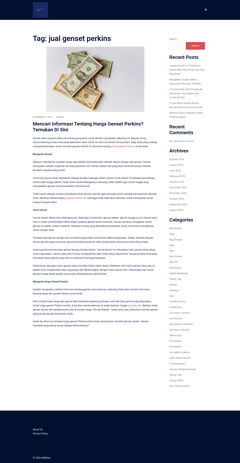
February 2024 (177, 176)
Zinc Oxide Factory (179, 386)
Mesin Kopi (175, 335)
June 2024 (175, 170)
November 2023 (178, 193)
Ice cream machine (179, 312)
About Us (38, 429)
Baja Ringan (175, 239)
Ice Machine (176, 318)
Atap (171, 233)
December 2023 (178, 187)
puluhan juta (134, 305)
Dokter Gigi (175, 279)
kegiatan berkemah (76, 198)
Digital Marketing (178, 273)
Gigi (171, 295)
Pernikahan (175, 346)
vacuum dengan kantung (182, 369)
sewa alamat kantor (180, 357)
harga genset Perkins (123, 146)
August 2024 (176, 165)
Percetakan (175, 340)
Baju (171, 245)
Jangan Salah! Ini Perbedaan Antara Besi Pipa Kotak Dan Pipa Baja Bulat (187, 69)
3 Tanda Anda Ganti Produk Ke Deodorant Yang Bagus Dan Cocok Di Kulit (185, 93)
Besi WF (173, 262)
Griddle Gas (175, 307)
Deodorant (175, 267)
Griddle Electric (177, 301)
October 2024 (176, 159)
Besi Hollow (175, 256)
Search (173, 39)
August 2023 (176, 210)
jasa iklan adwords (179, 329)
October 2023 (176, 198)
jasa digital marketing (181, 324)
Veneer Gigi (175, 374)
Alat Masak (175, 228)
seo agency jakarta (179, 352)
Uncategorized (177, 363)
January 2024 (176, 181)
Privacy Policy (40, 433)
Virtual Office (176, 380)
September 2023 (178, 204)
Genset (60, 117)
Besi (171, 250)
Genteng (174, 290)
